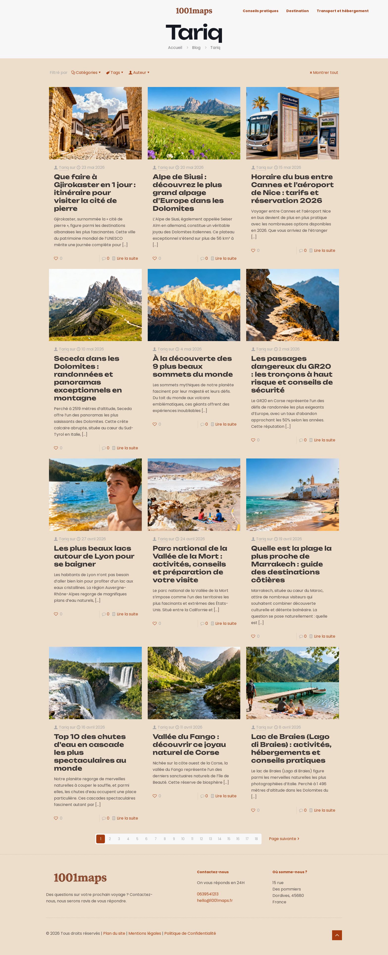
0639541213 (207, 894)
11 (192, 839)
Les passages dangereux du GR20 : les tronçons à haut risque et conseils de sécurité (292, 374)
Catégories (86, 72)
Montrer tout (323, 72)
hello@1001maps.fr (215, 900)
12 (201, 839)
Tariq (215, 47)
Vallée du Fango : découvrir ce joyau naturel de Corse (189, 744)
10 (183, 839)
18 (256, 839)
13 (210, 839)
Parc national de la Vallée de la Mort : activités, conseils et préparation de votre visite (190, 564)
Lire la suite (127, 258)
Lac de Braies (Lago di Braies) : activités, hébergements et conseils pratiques (291, 748)
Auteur (139, 72)
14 (220, 839)
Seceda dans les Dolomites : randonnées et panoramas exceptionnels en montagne (88, 378)
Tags (115, 72)
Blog (196, 47)
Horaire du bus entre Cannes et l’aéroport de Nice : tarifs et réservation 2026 (292, 188)
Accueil (175, 47)
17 (247, 839)
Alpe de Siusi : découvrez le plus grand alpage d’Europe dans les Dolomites (188, 192)
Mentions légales (144, 933)
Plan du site (114, 933)
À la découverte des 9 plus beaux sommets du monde (193, 366)
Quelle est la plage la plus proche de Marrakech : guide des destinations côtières (291, 564)
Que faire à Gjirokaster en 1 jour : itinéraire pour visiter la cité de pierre (95, 192)
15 (229, 839)
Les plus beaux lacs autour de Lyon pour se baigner (94, 556)
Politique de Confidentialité (190, 933)
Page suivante (284, 839)
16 (238, 839)
